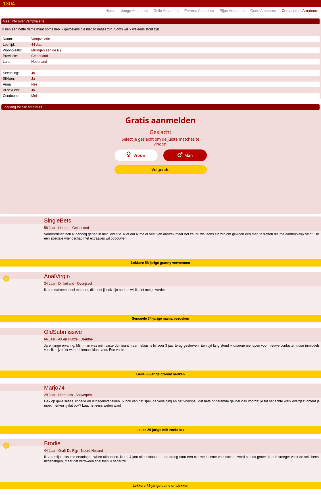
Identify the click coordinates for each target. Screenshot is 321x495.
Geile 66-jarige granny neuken (160, 374)
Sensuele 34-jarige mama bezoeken (160, 319)
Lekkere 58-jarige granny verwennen (160, 263)
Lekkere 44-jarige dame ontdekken (160, 486)
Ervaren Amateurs (199, 11)
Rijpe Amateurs (232, 11)
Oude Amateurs (263, 11)
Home (110, 11)
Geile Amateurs (166, 11)
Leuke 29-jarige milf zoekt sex (160, 430)
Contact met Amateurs (300, 11)
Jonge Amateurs (134, 11)
